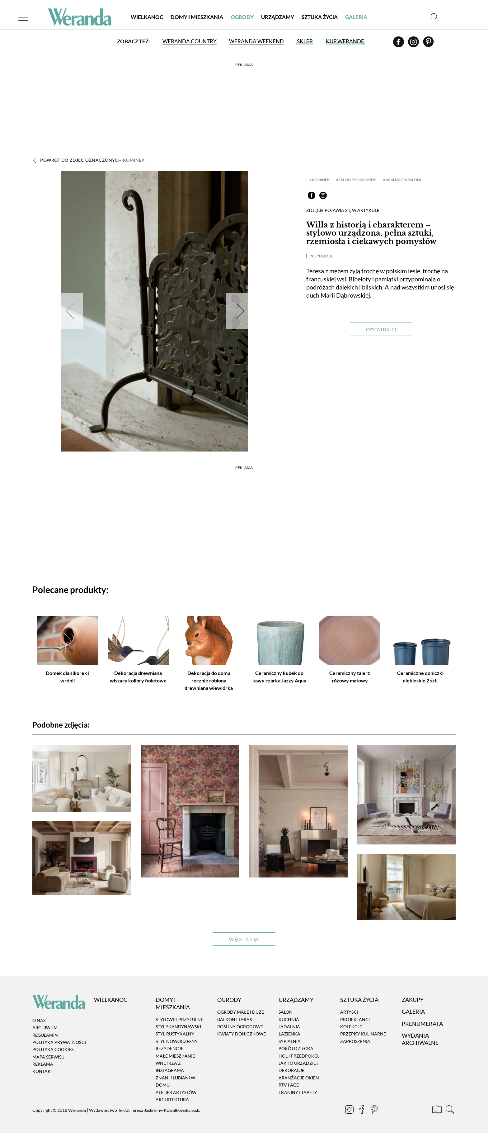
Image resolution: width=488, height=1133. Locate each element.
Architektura (172, 1099)
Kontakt (42, 1071)
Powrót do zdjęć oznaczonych (92, 160)
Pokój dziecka (296, 1048)
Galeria (356, 17)
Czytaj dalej (381, 329)
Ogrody (242, 17)
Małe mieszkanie (175, 1056)
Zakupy (413, 999)
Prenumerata (422, 1023)
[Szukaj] (434, 17)
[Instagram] (413, 44)
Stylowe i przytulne (179, 1019)
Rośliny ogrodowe (240, 1026)
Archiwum (45, 1027)
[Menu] (23, 17)
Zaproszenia (355, 1041)
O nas (38, 1020)
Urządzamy (277, 17)
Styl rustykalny (175, 1034)
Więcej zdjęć (244, 939)
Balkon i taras (234, 1019)
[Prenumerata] (437, 1110)
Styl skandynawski (178, 1026)
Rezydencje (321, 256)
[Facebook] (399, 44)
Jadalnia (289, 1026)
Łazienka (289, 1034)
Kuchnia (289, 1019)
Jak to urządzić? (298, 1063)
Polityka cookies (52, 1049)
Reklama (42, 1064)
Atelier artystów (176, 1092)
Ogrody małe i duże (240, 1012)
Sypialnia (290, 1041)
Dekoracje (291, 1070)
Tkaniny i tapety (298, 1092)
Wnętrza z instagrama (170, 1066)
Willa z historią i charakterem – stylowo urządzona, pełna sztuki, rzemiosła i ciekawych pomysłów (371, 233)
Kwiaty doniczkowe (241, 1034)
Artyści (349, 1012)
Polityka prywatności (59, 1042)
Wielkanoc (147, 17)
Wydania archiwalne (420, 1039)
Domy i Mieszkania (197, 17)
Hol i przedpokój (299, 1056)
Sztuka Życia (320, 17)
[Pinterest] (428, 44)
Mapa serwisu (48, 1056)
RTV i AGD (289, 1085)
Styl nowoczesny (177, 1041)
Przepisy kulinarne (363, 1034)
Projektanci (355, 1019)
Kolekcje (351, 1026)
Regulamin (45, 1035)
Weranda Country (189, 41)
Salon (286, 1012)
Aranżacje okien (299, 1077)
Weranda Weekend (256, 41)
